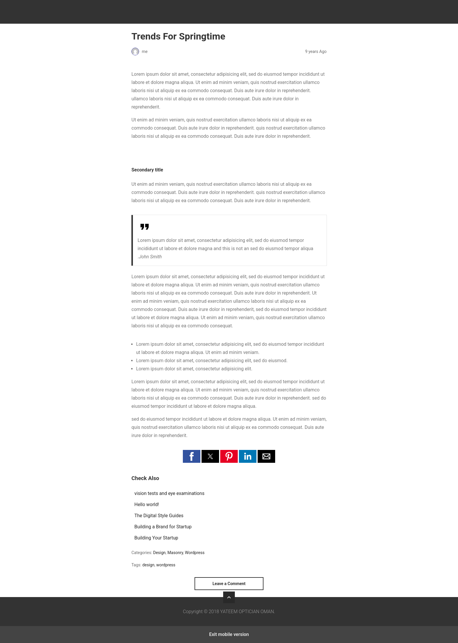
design (148, 565)
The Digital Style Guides (158, 515)
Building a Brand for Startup (163, 526)
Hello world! (146, 504)
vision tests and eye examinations (169, 493)
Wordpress (194, 552)
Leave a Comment (229, 583)
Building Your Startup (156, 538)
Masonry (175, 552)
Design (159, 552)
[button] (191, 456)
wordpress (165, 565)
